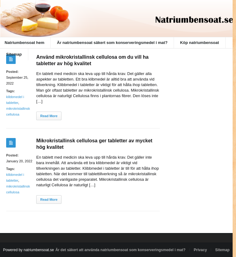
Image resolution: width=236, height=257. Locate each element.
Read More (48, 116)
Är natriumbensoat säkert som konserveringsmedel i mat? (112, 42)
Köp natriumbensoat (199, 42)
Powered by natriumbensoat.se (28, 250)
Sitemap (14, 54)
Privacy (200, 250)
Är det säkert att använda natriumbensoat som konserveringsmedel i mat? (120, 250)
